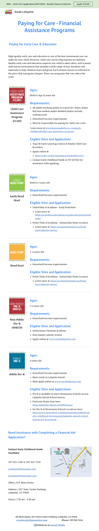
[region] (49, 4)
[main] (49, 27)
